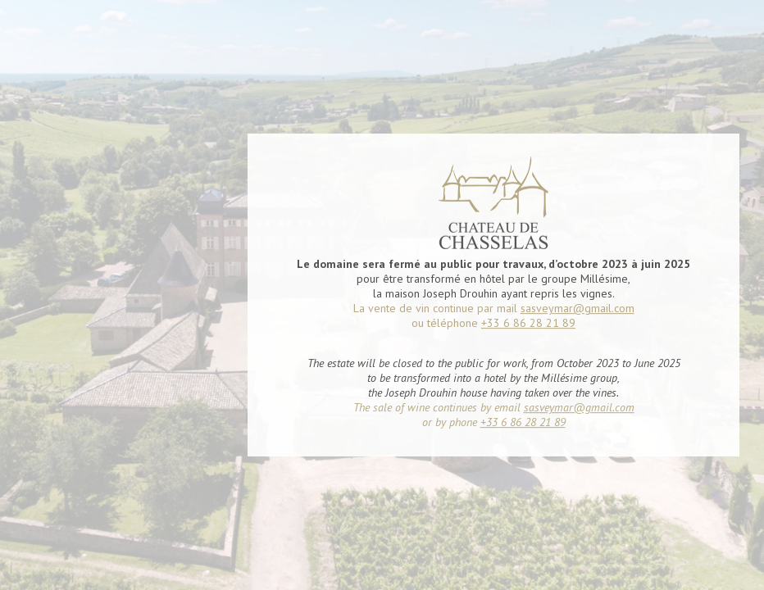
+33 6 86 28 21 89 (528, 322)
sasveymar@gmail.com (577, 307)
